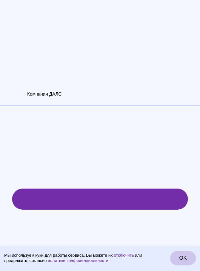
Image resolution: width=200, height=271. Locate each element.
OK (183, 258)
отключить (124, 255)
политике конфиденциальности (78, 260)
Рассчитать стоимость (100, 199)
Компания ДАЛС (44, 94)
